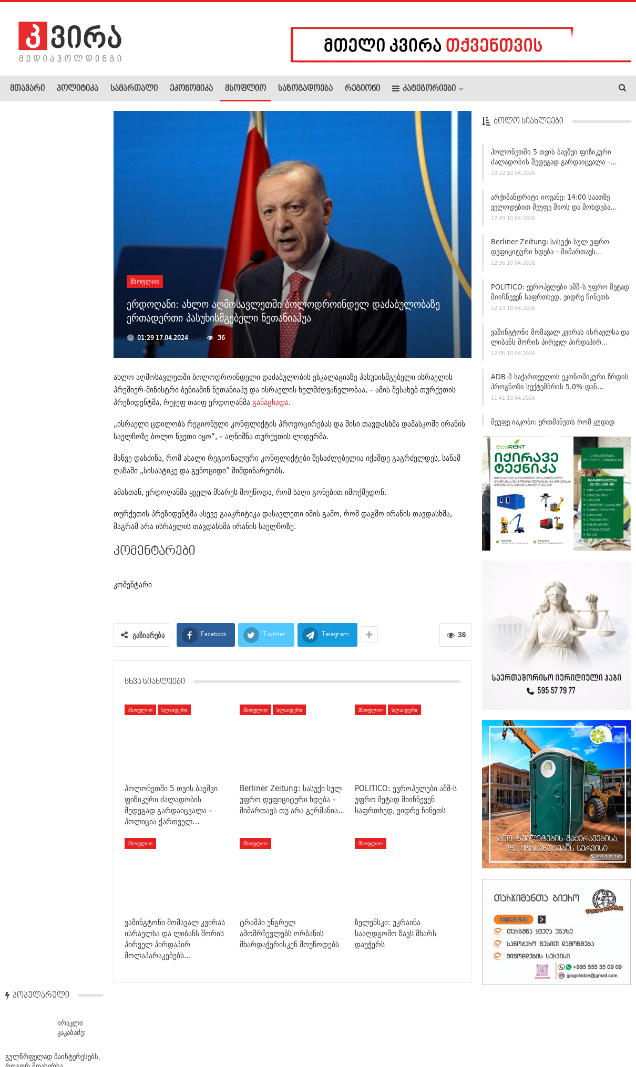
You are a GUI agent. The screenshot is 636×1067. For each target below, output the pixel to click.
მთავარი (27, 89)
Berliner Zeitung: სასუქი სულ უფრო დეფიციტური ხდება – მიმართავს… (550, 251)
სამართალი (134, 89)
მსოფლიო (245, 89)
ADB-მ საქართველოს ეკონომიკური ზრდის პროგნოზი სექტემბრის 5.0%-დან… (560, 386)
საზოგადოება (305, 89)
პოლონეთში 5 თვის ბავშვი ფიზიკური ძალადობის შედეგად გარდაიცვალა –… (554, 160)
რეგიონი (362, 89)
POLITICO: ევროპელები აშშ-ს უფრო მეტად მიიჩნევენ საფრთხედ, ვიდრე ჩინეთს (560, 295)
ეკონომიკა (191, 89)
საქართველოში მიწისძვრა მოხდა (47, 479)
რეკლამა (77, 1027)
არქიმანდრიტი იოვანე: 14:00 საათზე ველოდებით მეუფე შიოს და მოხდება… (554, 205)
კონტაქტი (121, 1027)
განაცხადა (270, 402)
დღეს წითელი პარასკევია (74, 808)
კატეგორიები (424, 88)
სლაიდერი (174, 710)
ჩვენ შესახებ (27, 1027)
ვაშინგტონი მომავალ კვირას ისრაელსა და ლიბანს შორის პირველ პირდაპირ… (560, 340)
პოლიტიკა (77, 89)
